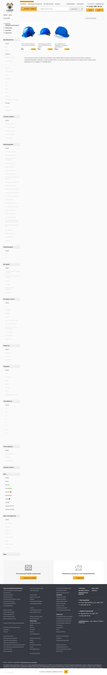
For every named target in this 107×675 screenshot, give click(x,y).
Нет (6, 258)
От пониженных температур (63, 623)
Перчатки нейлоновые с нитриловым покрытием (11, 221)
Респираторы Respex (8, 601)
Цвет (5, 474)
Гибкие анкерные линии (36, 616)
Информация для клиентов (35, 4)
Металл (7, 356)
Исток (6, 89)
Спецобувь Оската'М (61, 607)
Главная (5, 15)
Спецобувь (8, 30)
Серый (7, 540)
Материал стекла (8, 299)
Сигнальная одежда (61, 590)
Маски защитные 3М (8, 614)
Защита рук (8, 32)
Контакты (57, 4)
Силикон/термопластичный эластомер (12, 271)
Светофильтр (7, 401)
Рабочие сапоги (60, 605)
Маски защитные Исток (9, 618)
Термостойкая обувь (61, 601)
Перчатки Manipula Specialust (63, 649)
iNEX (6, 47)
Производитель (8, 39)
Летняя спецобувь (61, 597)
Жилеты (32, 627)
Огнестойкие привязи (35, 603)
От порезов (59, 625)
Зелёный (8, 488)
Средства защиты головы (36, 588)
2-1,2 (6, 412)
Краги (57, 629)
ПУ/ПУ (6, 380)
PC (6, 306)
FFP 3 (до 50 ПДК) (9, 134)
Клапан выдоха (8, 247)
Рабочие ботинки (60, 603)
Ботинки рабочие (9, 167)
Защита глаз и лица (8, 636)
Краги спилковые (60, 631)
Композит (7, 353)
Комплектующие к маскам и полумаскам (13, 623)
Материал (6, 264)
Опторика (7, 96)
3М (6, 64)
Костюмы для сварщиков (11, 196)
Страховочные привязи (36, 601)
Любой (7, 43)
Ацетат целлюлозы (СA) (11, 320)
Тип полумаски (8, 446)
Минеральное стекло (10, 324)
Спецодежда (8, 27)
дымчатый (8, 526)
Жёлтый (7, 485)
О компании (23, 4)
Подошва (6, 366)
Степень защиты (8, 116)
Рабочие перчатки (61, 644)
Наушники (6, 629)
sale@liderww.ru (100, 4)
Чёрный (7, 502)
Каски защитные (34, 590)
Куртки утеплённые (10, 155)
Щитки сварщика (7, 651)
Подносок (6, 345)
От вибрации (59, 627)
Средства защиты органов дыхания (12, 590)
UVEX (6, 85)
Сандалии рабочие (10, 233)
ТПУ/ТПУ (7, 387)
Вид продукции (8, 144)
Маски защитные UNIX (9, 616)
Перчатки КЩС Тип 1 (10, 210)
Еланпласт (8, 54)
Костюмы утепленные (11, 151)
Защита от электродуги (62, 592)
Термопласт (8, 360)
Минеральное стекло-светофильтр (11, 327)
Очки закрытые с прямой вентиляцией (13, 647)
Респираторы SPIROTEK (9, 603)
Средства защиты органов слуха (11, 627)
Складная (7, 457)
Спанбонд (7, 284)
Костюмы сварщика (35, 653)
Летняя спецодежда (35, 623)
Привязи (32, 599)
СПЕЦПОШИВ (8, 110)
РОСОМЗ (7, 103)
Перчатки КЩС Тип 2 (10, 213)
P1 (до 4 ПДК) (8, 138)
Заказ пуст (74, 8)
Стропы (32, 607)
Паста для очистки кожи (11, 206)
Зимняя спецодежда (35, 638)
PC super (7, 310)
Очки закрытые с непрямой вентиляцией (14, 644)
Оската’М (7, 68)
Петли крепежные (34, 618)
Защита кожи (33, 594)
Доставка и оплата (48, 4)
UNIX (6, 82)
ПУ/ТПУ (7, 384)
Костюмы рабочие (10, 163)
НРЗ (6, 92)
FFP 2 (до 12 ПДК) (9, 127)
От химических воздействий (63, 618)
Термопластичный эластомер (10, 288)
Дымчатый (8, 530)
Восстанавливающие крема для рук (12, 177)
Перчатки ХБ (59, 651)
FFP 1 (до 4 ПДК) (9, 124)
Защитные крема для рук (11, 189)
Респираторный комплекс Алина (11, 599)
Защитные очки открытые (10, 638)
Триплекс (7, 339)
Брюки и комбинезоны (11, 170)
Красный (8, 492)
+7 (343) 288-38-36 (94, 6)
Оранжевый (8, 495)
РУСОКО (7, 106)
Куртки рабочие (9, 199)
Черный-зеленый (9, 509)
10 (5, 408)
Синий (11, 15)
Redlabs (11, 672)
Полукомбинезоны (34, 634)
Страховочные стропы (35, 610)
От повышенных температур (63, 620)
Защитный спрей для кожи (12, 192)
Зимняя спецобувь (61, 599)
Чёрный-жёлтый (9, 506)
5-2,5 (6, 429)
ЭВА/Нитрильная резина (11, 394)
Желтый (7, 533)
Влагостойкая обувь (10, 174)
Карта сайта (95, 588)
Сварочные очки (7, 649)
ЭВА (6, 391)
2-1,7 (6, 415)
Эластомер (8, 292)
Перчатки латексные (10, 217)
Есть (6, 254)
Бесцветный (8, 523)
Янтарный (7, 547)
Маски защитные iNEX (9, 612)
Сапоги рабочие (9, 237)
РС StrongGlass (9, 335)
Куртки (32, 631)
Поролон (7, 281)
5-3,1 (6, 433)
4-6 (6, 422)
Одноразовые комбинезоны (63, 588)
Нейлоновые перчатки (11, 203)
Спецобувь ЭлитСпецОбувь (63, 610)
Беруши (5, 631)
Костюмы (32, 629)
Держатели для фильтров (12, 182)
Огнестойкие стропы (35, 612)
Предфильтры (9, 230)
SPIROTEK (7, 78)
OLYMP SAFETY (9, 61)
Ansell (6, 75)
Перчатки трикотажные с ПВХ (11, 225)
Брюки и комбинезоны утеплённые (11, 159)
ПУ (6, 373)
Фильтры (7, 240)
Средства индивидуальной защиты (12, 24)
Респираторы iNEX (8, 594)
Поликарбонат (9, 332)
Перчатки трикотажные (62, 636)
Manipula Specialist (10, 57)
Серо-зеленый (9, 537)
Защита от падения (35, 597)
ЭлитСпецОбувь (9, 71)
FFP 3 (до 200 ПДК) (10, 131)
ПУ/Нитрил (8, 377)
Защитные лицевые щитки (10, 642)
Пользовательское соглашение (28, 662)
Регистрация (80, 4)
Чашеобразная (9, 461)
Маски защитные (7, 610)
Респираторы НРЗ (8, 605)
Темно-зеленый (9, 544)
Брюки (31, 625)
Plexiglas (7, 313)
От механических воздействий (64, 616)
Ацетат (7, 317)
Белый (7, 481)
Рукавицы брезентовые (62, 640)
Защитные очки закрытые (10, 640)
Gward (7, 50)
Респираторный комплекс (12, 99)
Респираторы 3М (7, 597)
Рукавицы (58, 638)
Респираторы (6, 592)
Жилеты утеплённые (10, 185)
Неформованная (9, 454)
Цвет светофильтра (9, 516)
